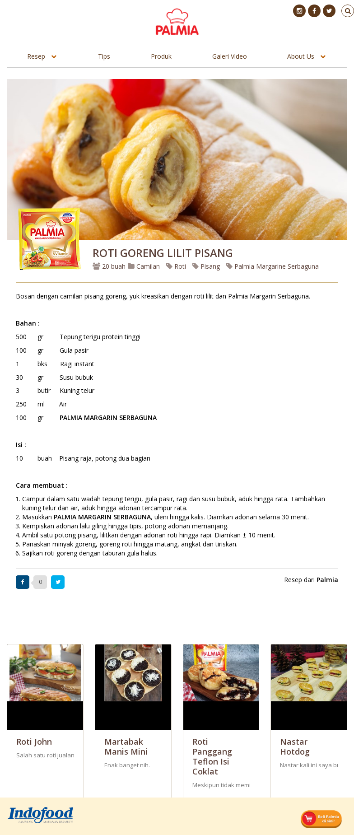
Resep (36, 56)
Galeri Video (229, 56)
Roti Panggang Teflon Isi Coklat (212, 756)
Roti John (34, 741)
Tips (104, 56)
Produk (161, 56)
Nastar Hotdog (295, 746)
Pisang (206, 266)
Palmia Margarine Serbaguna (272, 266)
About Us (300, 56)
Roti (176, 266)
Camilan (144, 266)
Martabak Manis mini (126, 746)
